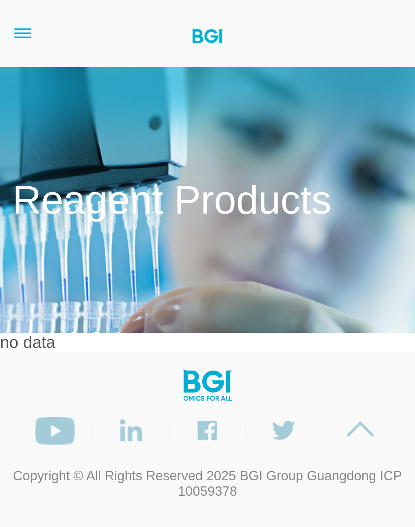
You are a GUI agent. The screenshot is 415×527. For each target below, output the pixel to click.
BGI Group (271, 475)
